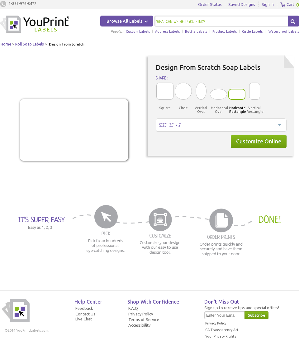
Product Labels (224, 31)
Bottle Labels (196, 31)
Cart (287, 4)
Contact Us (85, 314)
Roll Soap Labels (29, 44)
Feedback (84, 308)
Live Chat (83, 319)
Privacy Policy (140, 314)
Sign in (268, 4)
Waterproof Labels (283, 31)
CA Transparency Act (222, 330)
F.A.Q (133, 308)
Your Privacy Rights (220, 336)
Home (6, 44)
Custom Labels (138, 31)
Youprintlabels (34, 25)
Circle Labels (252, 31)
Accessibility (139, 325)
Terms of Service (143, 319)
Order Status (210, 4)
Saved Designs (241, 4)
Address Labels (167, 31)
